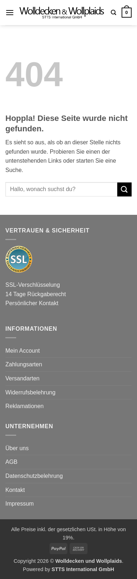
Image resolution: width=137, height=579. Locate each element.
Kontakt (15, 490)
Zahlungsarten (23, 364)
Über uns (17, 448)
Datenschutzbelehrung (34, 476)
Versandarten (22, 378)
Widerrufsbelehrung (30, 392)
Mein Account (22, 351)
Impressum (19, 504)
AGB (11, 462)
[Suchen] (113, 12)
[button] (9, 12)
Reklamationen (24, 406)
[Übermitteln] (124, 189)
